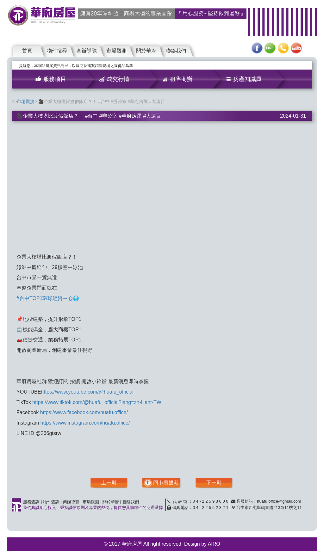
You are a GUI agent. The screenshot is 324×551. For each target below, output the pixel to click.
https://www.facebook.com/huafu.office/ (84, 412)
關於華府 (146, 50)
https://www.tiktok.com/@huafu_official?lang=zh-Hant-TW (96, 402)
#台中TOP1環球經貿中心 (44, 298)
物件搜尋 (57, 50)
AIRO (214, 544)
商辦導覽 (87, 50)
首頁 (27, 50)
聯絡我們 (176, 50)
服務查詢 (31, 501)
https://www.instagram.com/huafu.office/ (85, 422)
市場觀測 (116, 50)
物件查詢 (51, 501)
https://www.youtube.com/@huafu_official (87, 392)
